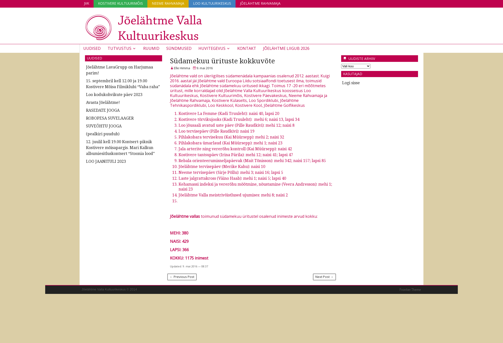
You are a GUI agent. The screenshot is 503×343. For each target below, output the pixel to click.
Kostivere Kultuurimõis (120, 3)
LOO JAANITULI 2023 (106, 161)
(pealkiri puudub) (102, 134)
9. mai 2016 (204, 68)
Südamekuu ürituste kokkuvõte (222, 61)
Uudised (92, 48)
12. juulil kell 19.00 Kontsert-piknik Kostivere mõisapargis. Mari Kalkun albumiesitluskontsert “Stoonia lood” (120, 147)
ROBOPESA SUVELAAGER (110, 118)
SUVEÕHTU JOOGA (104, 126)
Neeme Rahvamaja (168, 3)
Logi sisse (351, 83)
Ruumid (151, 48)
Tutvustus (119, 48)
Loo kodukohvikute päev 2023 (114, 94)
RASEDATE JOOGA (103, 110)
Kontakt (246, 48)
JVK (86, 3)
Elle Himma (182, 68)
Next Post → (324, 276)
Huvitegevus (211, 48)
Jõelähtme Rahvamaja (260, 3)
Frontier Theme (410, 290)
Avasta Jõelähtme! (103, 102)
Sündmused (179, 48)
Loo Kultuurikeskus (212, 3)
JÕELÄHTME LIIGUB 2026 (286, 48)
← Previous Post (182, 276)
